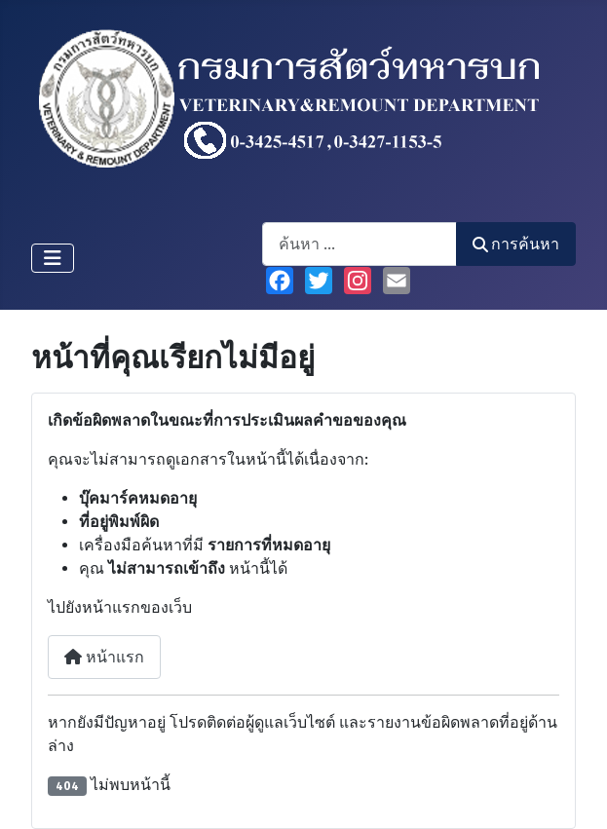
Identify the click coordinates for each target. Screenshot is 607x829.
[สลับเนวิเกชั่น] (52, 258)
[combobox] (359, 244)
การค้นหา (516, 244)
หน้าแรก (104, 657)
